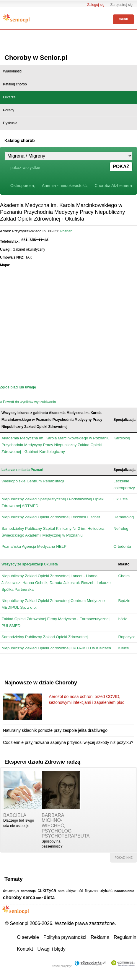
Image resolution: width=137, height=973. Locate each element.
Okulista (120, 499)
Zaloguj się (96, 5)
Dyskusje (10, 123)
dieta (49, 897)
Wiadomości (12, 71)
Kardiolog (121, 438)
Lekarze (9, 97)
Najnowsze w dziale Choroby (40, 683)
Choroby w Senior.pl (35, 57)
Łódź (122, 619)
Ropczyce (127, 637)
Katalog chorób (15, 84)
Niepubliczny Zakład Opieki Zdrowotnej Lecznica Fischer (50, 517)
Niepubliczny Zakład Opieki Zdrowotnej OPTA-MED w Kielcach (56, 648)
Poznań (66, 231)
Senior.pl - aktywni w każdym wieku (16, 18)
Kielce (123, 648)
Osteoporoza (22, 185)
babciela (14, 815)
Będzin (124, 600)
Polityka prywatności (64, 937)
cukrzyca (46, 890)
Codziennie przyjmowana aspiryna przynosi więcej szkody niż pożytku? (68, 742)
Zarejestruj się (121, 5)
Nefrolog (120, 528)
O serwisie (28, 937)
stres (61, 891)
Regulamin (125, 937)
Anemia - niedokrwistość (64, 185)
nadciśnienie (124, 891)
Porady (8, 110)
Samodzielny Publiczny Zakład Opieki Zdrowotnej (44, 637)
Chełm (124, 576)
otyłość (106, 890)
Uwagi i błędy (51, 949)
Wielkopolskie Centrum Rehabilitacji (32, 481)
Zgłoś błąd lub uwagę (18, 387)
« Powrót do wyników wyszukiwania (28, 402)
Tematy (13, 879)
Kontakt (25, 949)
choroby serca (19, 897)
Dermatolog (123, 517)
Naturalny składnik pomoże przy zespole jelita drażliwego (55, 730)
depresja (11, 890)
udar (39, 898)
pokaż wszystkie (25, 167)
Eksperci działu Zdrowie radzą (42, 762)
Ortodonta (122, 546)
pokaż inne (124, 857)
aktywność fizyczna (82, 891)
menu (123, 19)
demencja (28, 891)
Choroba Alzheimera (113, 185)
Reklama (100, 937)
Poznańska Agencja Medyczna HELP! (34, 546)
